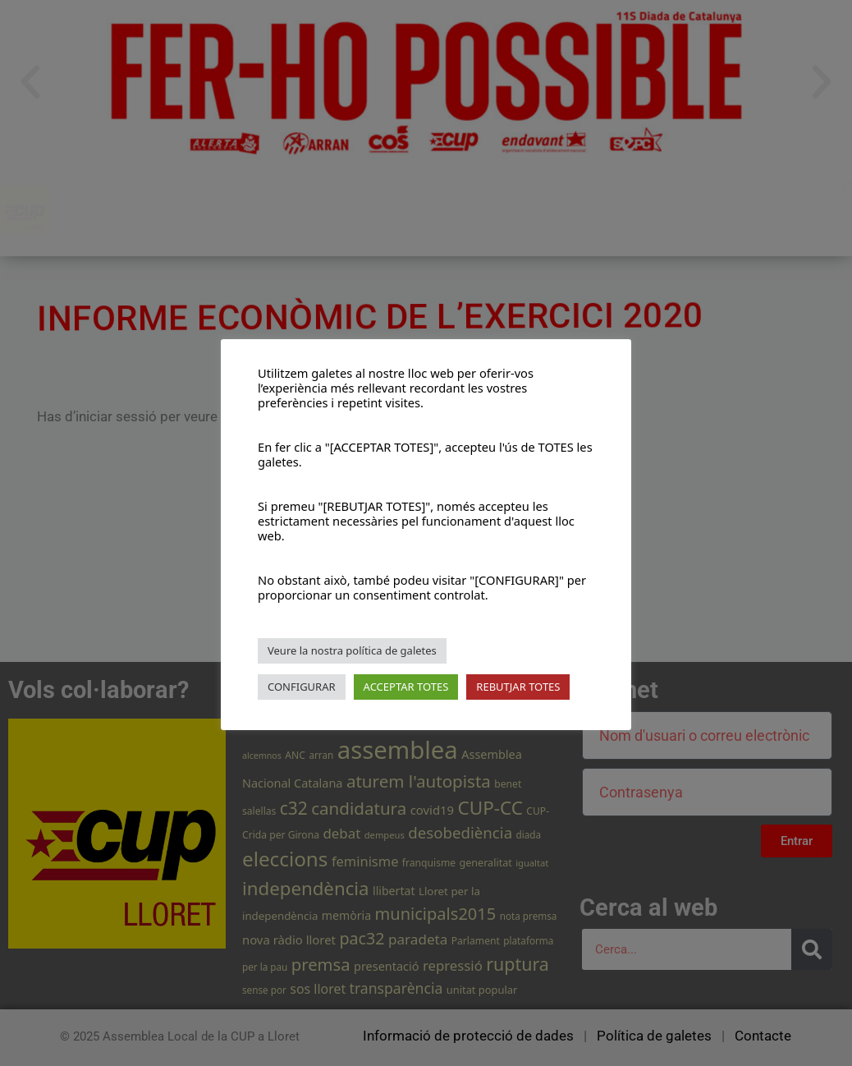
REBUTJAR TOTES (518, 686)
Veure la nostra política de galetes (352, 650)
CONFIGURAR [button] (302, 686)
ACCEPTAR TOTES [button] (406, 686)
